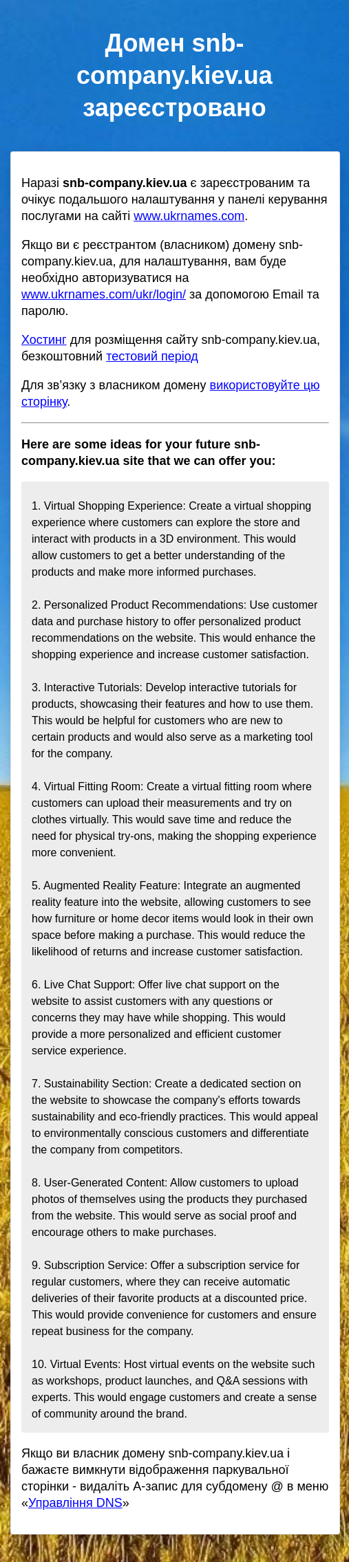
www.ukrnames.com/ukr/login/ (103, 294)
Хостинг (44, 340)
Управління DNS (75, 1503)
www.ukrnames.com (189, 216)
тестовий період (152, 356)
